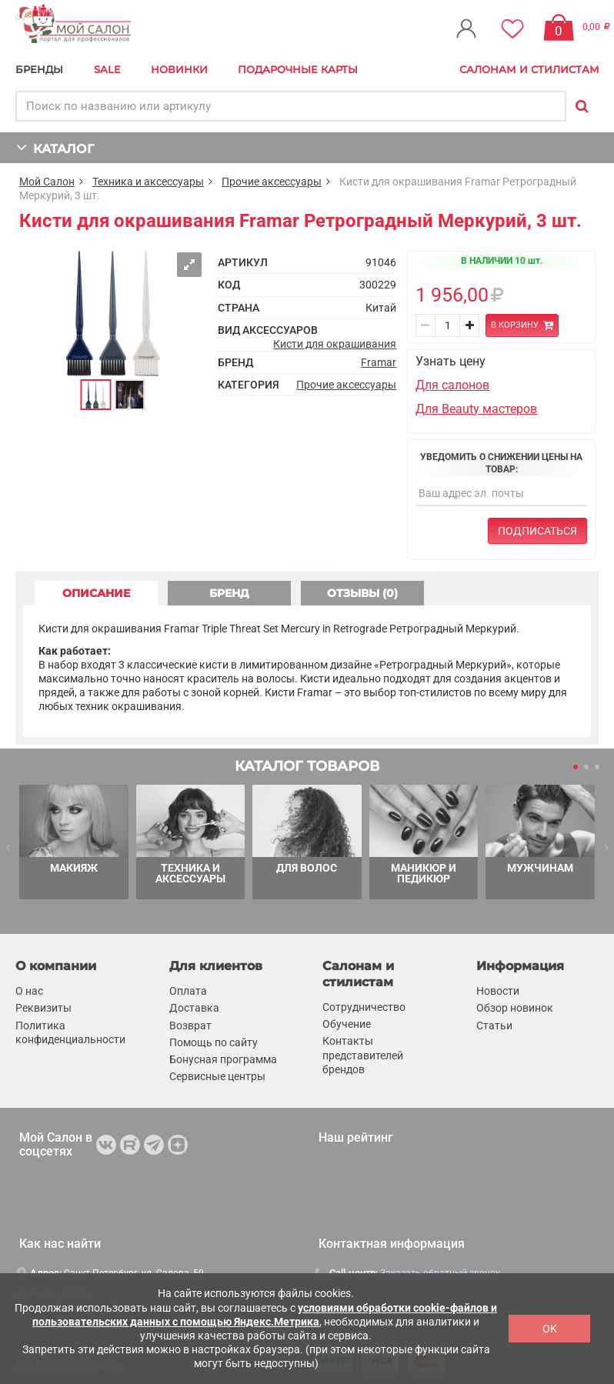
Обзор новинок (514, 1008)
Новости (497, 991)
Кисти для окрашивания (334, 344)
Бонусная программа (223, 1059)
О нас (29, 991)
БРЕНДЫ (39, 69)
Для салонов (452, 385)
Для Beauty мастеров (476, 409)
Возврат (190, 1025)
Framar (378, 362)
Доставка (194, 1008)
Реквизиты (43, 1008)
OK (549, 1328)
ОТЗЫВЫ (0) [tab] (362, 593)
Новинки (179, 69)
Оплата (188, 991)
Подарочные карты (298, 69)
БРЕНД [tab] (229, 593)
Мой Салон (47, 181)
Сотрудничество (363, 1007)
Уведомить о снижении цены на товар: (501, 463)
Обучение (346, 1024)
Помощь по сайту (213, 1042)
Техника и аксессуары (148, 181)
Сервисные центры (217, 1076)
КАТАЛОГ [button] (55, 147)
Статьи (494, 1025)
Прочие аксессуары (272, 181)
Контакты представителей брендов (362, 1055)
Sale (107, 69)
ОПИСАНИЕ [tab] (96, 593)
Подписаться (537, 531)
